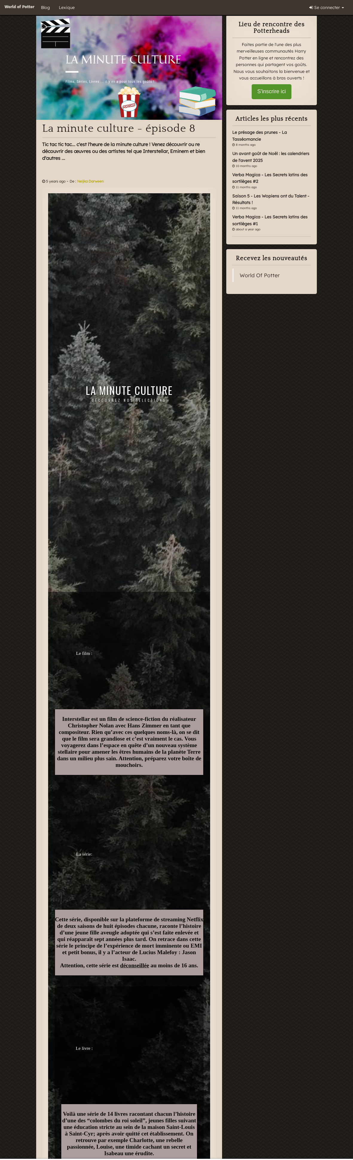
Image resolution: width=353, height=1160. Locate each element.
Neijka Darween (90, 181)
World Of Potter (260, 275)
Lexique (67, 7)
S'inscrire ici (271, 91)
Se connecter (326, 7)
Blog (45, 7)
